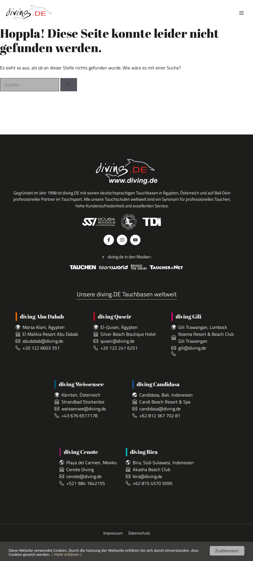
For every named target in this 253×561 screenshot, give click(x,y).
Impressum (113, 533)
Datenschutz (139, 533)
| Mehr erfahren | (116, 557)
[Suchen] (68, 84)
